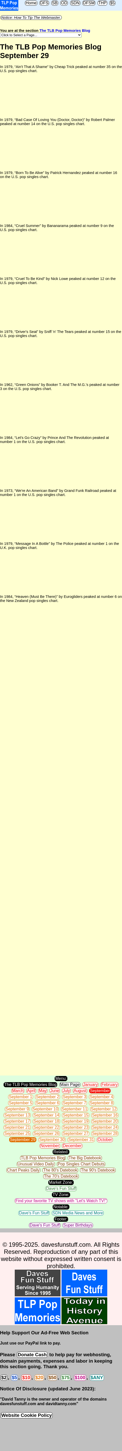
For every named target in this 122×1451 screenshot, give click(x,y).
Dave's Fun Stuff (61, 1188)
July (66, 1091)
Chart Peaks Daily (23, 1170)
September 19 (75, 1121)
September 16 (105, 1115)
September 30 (52, 1139)
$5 (112, 3)
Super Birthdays (77, 1225)
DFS (44, 3)
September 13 (17, 1115)
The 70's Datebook (61, 1176)
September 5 (20, 1103)
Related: (61, 1152)
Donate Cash (32, 1354)
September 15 (75, 1115)
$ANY (96, 1377)
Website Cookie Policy (26, 1415)
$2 (4, 1377)
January (90, 1084)
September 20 (105, 1121)
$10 (26, 1377)
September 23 (75, 1127)
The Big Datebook (85, 1158)
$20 (39, 1377)
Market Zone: (61, 1182)
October (105, 1139)
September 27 (75, 1133)
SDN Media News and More (78, 1213)
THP (102, 3)
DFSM (89, 3)
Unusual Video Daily (36, 1164)
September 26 (46, 1133)
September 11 (74, 1109)
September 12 (104, 1109)
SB (54, 3)
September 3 (74, 1097)
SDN (75, 3)
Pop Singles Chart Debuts (81, 1164)
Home (31, 3)
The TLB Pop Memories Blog (64, 31)
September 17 (17, 1121)
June (54, 1091)
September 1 (20, 1097)
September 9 (17, 1109)
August (80, 1091)
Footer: (61, 1219)
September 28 (105, 1133)
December (72, 1146)
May (43, 1091)
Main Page (70, 1084)
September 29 (23, 1139)
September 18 (46, 1121)
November (49, 1146)
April (31, 1091)
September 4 (101, 1097)
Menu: (61, 1078)
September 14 (46, 1115)
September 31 (81, 1139)
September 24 (105, 1127)
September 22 (46, 1127)
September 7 (74, 1103)
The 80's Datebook (60, 1170)
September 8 (101, 1103)
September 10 (45, 1109)
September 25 (17, 1133)
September (100, 1091)
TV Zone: (61, 1194)
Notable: (61, 1207)
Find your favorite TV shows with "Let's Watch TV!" (61, 1201)
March (17, 1091)
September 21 (17, 1127)
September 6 (47, 1103)
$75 (65, 1377)
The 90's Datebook (98, 1170)
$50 (52, 1377)
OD (64, 3)
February (109, 1084)
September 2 (47, 1097)
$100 (80, 1377)
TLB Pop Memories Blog (43, 1158)
